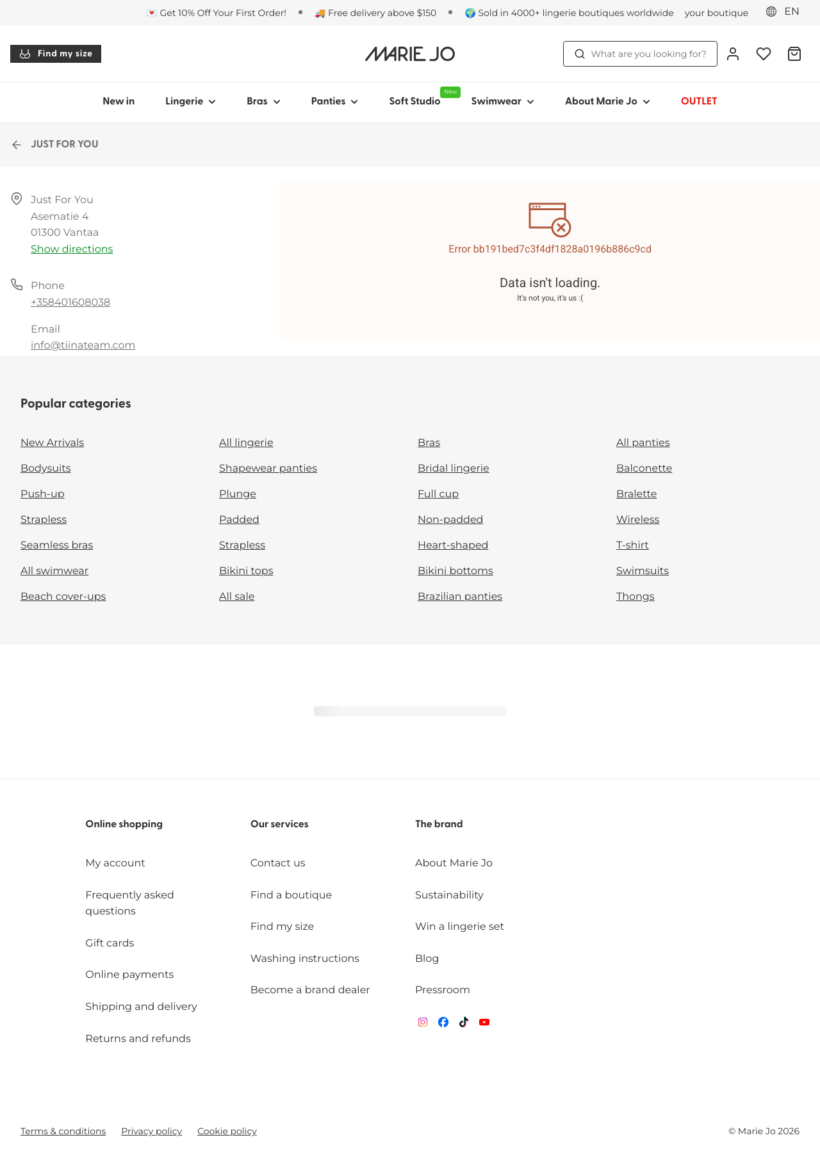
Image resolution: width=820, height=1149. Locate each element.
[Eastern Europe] (787, 12)
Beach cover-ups (63, 597)
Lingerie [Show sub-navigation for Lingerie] (190, 102)
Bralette (636, 494)
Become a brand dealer (310, 990)
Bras (429, 443)
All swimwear (54, 571)
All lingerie (246, 443)
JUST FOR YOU (54, 144)
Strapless (43, 520)
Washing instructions (304, 959)
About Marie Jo (454, 863)
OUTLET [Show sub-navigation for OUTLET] (699, 102)
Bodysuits (45, 469)
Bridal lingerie (453, 469)
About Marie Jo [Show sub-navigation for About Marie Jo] (607, 102)
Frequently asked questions (129, 903)
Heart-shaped (453, 546)
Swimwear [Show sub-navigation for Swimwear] (502, 102)
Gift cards (109, 944)
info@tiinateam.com (83, 346)
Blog (427, 959)
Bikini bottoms (455, 571)
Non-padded (450, 520)
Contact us (278, 863)
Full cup (438, 494)
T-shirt (632, 546)
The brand (439, 825)
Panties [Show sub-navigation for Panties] (335, 102)
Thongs (635, 597)
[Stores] (699, 13)
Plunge (237, 494)
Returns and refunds (137, 1039)
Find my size (56, 53)
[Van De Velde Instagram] (422, 1025)
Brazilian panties (460, 597)
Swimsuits (642, 571)
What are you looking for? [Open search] (640, 54)
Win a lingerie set (459, 927)
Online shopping (124, 825)
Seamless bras (56, 546)
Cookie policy (227, 1131)
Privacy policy (151, 1131)
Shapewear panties (268, 469)
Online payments (129, 975)
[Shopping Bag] (794, 54)
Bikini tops (246, 571)
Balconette (644, 469)
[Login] (733, 54)
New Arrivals (52, 443)
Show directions (72, 250)
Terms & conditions (63, 1131)
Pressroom (442, 990)
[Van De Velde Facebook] (443, 1025)
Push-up (42, 494)
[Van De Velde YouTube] (484, 1025)
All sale (237, 597)
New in (118, 102)
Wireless (637, 520)
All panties (643, 443)
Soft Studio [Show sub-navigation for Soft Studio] (422, 97)
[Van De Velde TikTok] (464, 1025)
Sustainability (449, 895)
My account (115, 863)
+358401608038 (70, 303)
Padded (239, 520)
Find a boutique (291, 895)
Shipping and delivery (141, 1007)
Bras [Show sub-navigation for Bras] (264, 102)
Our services (279, 825)
